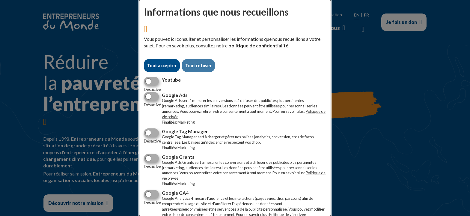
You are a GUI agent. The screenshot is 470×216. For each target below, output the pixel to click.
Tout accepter (162, 65)
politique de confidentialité (258, 45)
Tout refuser (198, 65)
